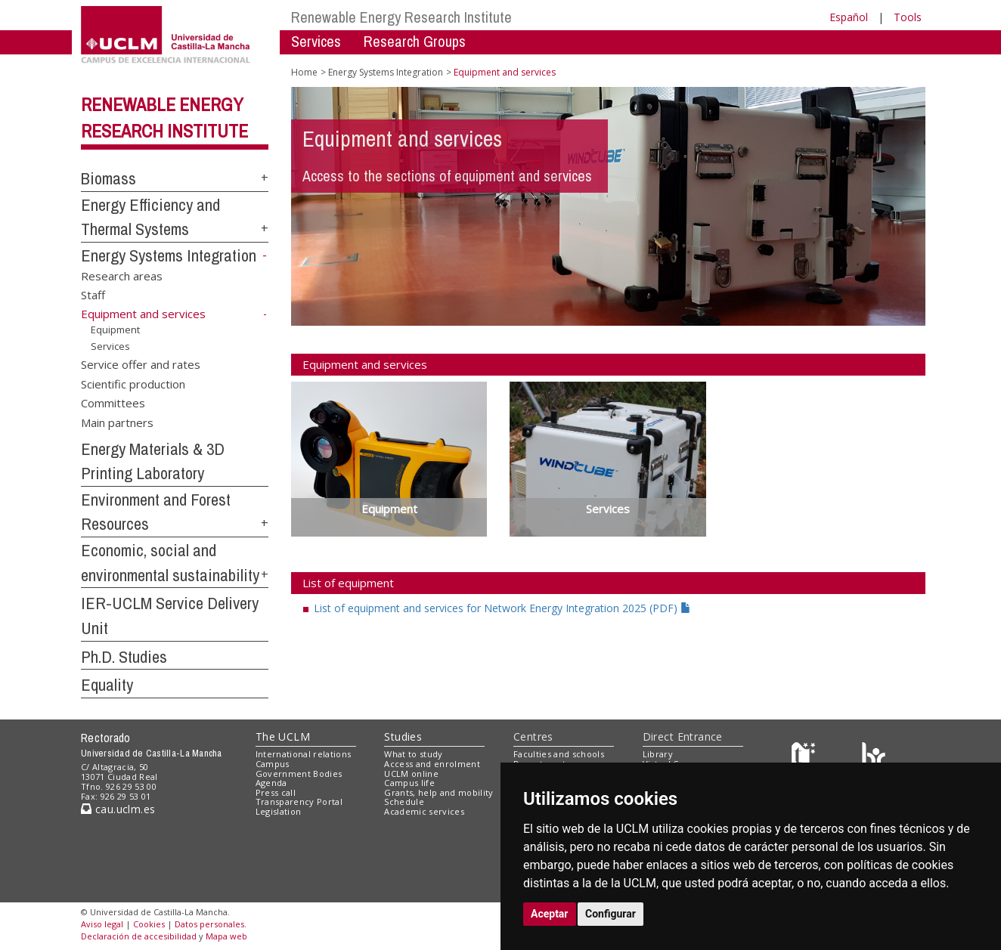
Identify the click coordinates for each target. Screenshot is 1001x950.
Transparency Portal (299, 801)
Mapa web (226, 936)
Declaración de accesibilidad (139, 936)
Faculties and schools (558, 754)
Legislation (279, 811)
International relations (304, 754)
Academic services (424, 811)
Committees (113, 402)
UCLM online (411, 773)
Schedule (404, 801)
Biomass (108, 178)
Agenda (271, 782)
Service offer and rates (140, 364)
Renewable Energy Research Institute (401, 17)
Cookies (149, 924)
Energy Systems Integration (168, 255)
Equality (107, 684)
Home (304, 72)
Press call (276, 792)
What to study (413, 754)
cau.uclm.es (118, 809)
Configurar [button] (610, 914)
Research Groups (415, 41)
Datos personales (209, 924)
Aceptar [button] (550, 914)
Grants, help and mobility (438, 792)
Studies (403, 736)
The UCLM (283, 736)
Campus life (409, 782)
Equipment (115, 329)
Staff (93, 294)
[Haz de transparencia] (806, 757)
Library (658, 754)
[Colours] (873, 757)
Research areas (122, 275)
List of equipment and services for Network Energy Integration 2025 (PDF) (502, 608)
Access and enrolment (432, 763)
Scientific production (133, 383)
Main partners (117, 421)
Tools (908, 17)
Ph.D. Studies (124, 656)
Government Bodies (299, 773)
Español (848, 17)
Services (316, 41)
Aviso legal (102, 924)
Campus (273, 763)
